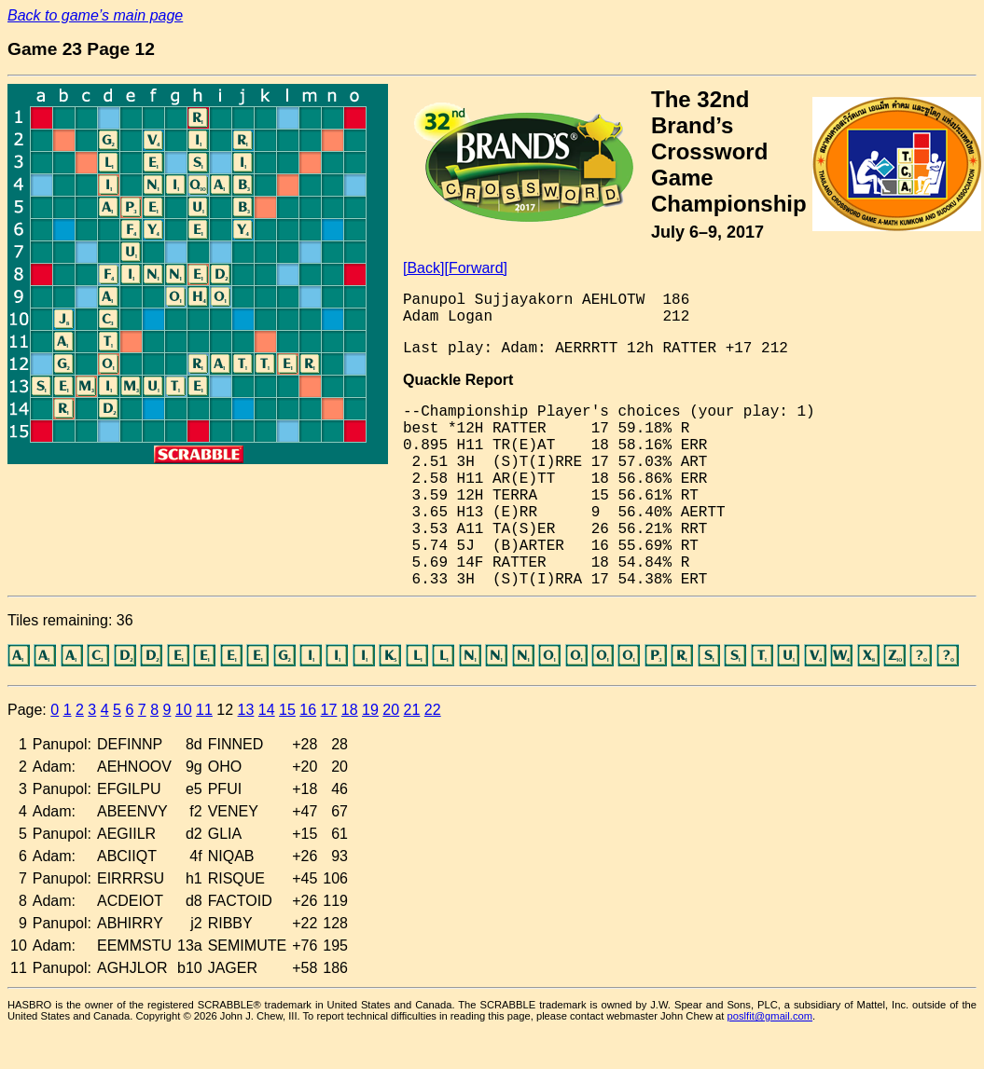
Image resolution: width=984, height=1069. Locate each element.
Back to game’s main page (95, 15)
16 (307, 710)
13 (246, 710)
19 (370, 710)
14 (266, 710)
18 (349, 710)
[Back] (423, 268)
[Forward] (475, 268)
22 (432, 710)
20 (390, 710)
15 (287, 710)
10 (183, 710)
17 (329, 710)
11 (204, 710)
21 (412, 710)
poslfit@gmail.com (770, 1015)
